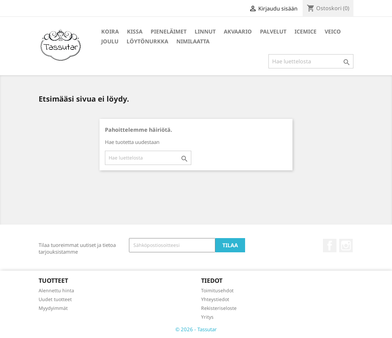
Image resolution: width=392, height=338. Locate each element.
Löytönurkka (147, 41)
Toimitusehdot (217, 290)
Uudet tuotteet (55, 299)
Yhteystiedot (215, 299)
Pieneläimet (169, 31)
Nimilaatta (193, 41)
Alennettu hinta (56, 290)
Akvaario (238, 31)
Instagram (346, 245)
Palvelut (273, 31)
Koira (110, 31)
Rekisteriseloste (219, 308)
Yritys (207, 317)
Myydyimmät (53, 308)
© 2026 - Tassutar (196, 329)
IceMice (306, 31)
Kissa (135, 31)
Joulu (109, 41)
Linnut (205, 31)
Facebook (329, 245)
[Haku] (310, 61)
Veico (333, 31)
